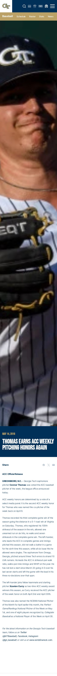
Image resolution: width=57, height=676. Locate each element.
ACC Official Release (12, 474)
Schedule (21, 16)
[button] (24, 6)
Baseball (7, 16)
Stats (41, 16)
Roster (32, 16)
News (51, 16)
